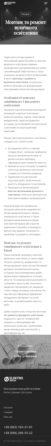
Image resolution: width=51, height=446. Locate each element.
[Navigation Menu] (45, 3)
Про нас (8, 416)
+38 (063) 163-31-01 (18, 427)
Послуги (25, 14)
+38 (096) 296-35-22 (18, 433)
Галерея (8, 412)
